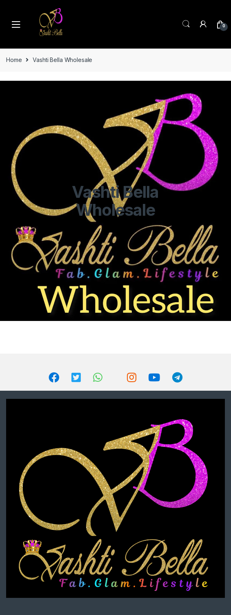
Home (14, 59)
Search (186, 24)
